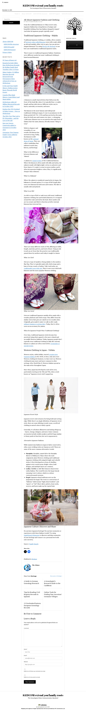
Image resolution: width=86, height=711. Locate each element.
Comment (26, 628)
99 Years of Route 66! (10, 60)
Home (16, 14)
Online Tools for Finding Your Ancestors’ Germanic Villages (53, 594)
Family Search (33, 544)
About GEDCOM (26, 14)
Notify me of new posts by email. (32, 677)
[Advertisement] (10, 31)
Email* (25, 655)
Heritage (34, 559)
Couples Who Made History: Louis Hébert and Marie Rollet (11, 97)
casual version (37, 161)
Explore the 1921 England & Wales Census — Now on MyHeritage (11, 111)
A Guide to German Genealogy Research (31, 582)
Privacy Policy (7, 52)
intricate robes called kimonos (35, 42)
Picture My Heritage (49, 46)
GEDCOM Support (54, 14)
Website (26, 661)
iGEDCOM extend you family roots (43, 5)
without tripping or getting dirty (34, 324)
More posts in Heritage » (56, 576)
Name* (25, 649)
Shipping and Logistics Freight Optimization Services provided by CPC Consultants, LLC (43, 708)
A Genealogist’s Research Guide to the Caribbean (52, 583)
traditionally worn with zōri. (33, 268)
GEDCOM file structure (40, 14)
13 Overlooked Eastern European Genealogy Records (32, 605)
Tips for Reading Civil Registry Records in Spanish (32, 594)
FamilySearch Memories (31, 535)
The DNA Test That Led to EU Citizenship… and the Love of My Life (11, 118)
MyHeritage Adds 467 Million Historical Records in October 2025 (11, 104)
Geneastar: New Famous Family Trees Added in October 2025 (10, 134)
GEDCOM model (67, 14)
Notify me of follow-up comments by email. (34, 671)
